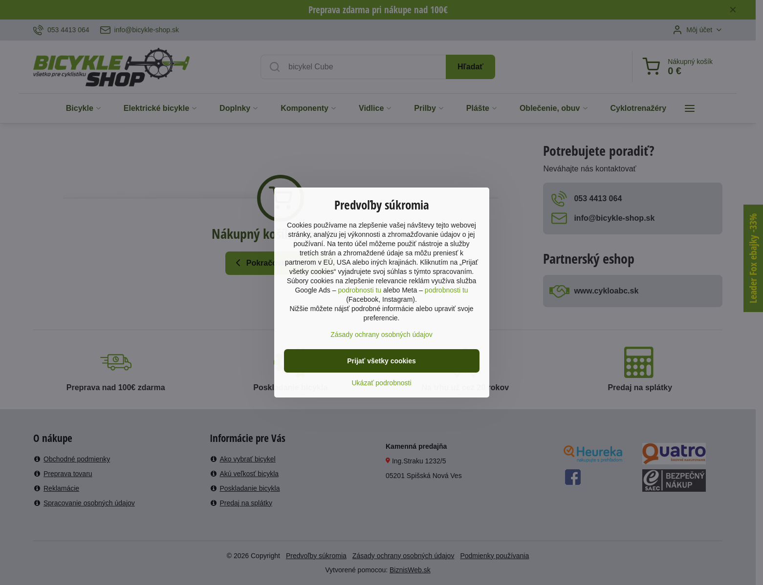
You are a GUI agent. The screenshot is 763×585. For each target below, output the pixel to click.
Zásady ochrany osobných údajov (381, 334)
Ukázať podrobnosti (382, 383)
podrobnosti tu (359, 290)
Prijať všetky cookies (381, 361)
